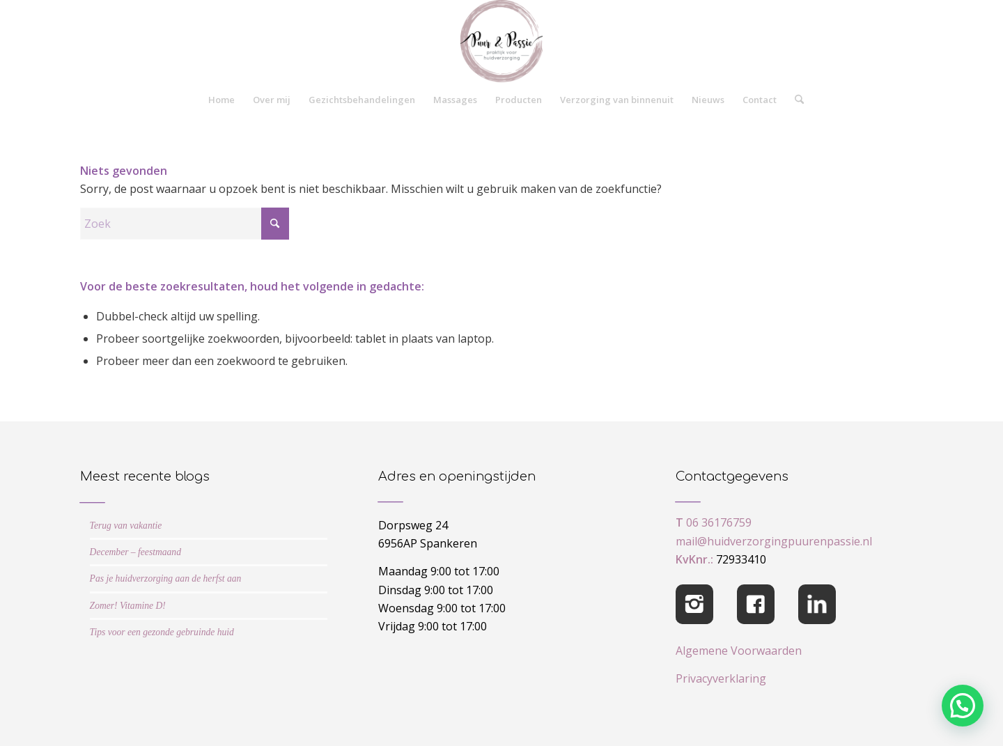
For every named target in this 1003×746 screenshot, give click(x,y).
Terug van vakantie (126, 525)
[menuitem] (221, 99)
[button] (962, 705)
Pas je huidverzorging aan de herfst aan (166, 578)
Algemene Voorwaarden (739, 650)
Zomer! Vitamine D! (128, 605)
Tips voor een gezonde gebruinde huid (162, 632)
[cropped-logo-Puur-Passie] (501, 41)
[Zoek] (795, 99)
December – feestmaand (135, 552)
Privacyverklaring (721, 678)
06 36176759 (719, 522)
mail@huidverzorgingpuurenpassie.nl (774, 541)
